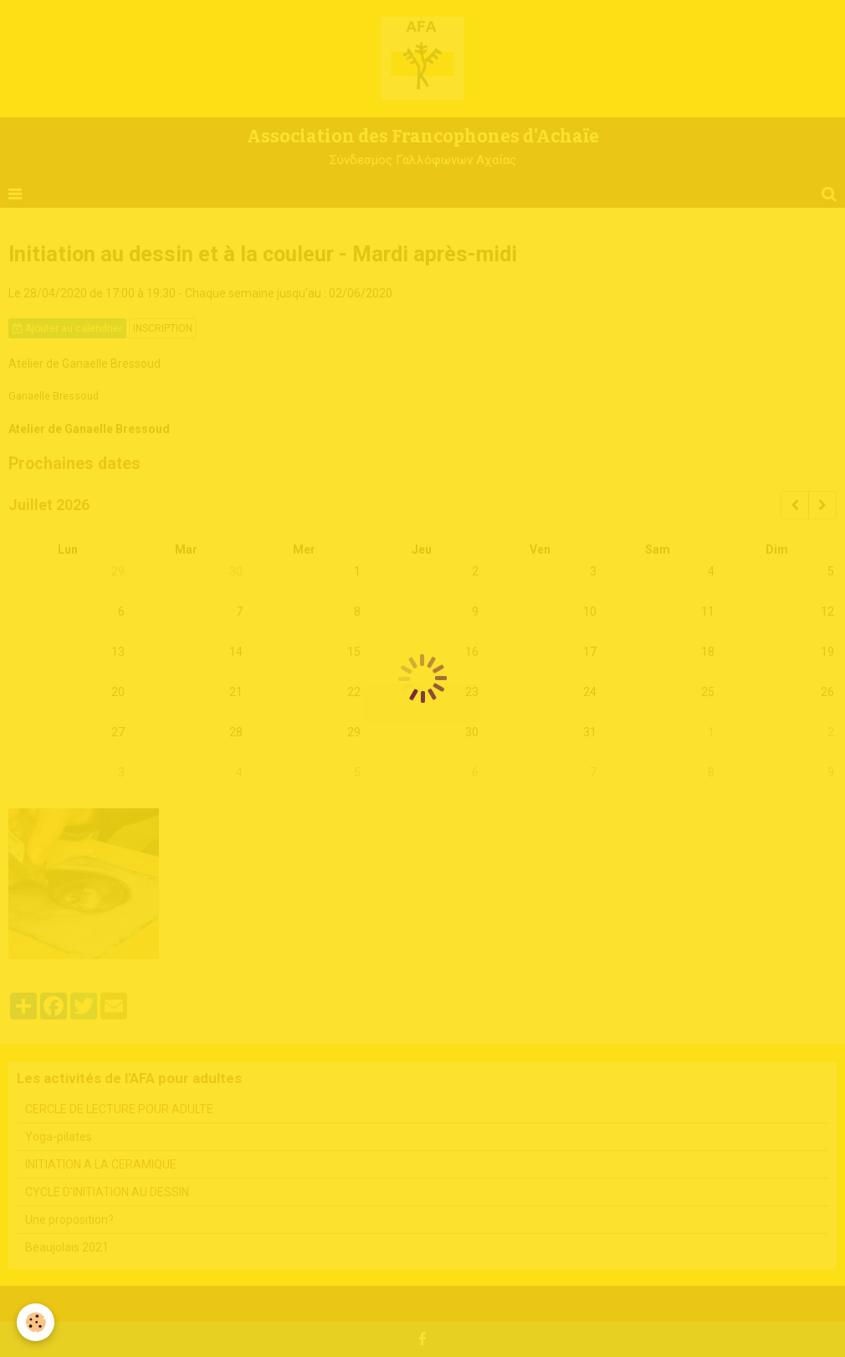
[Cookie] (35, 1322)
